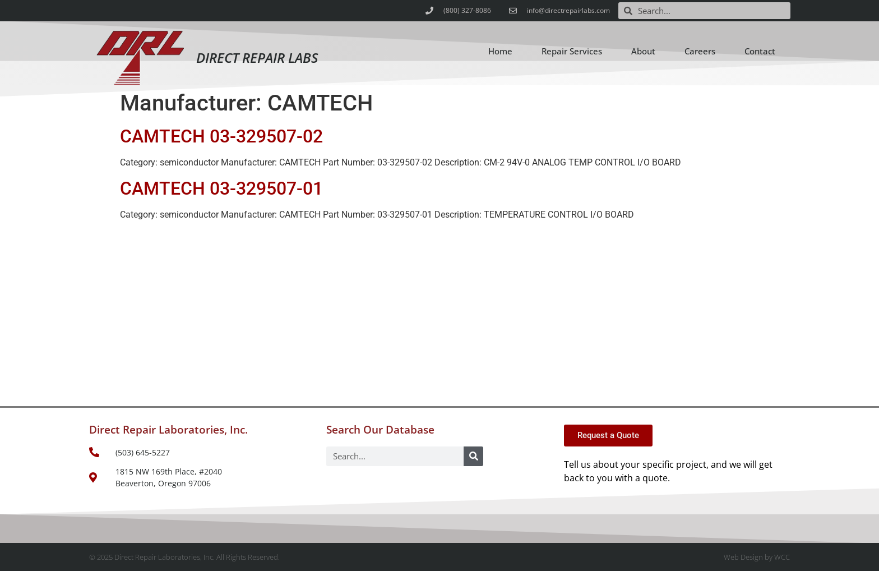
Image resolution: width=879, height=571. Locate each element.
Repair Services (572, 51)
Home (500, 51)
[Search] (473, 456)
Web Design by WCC (757, 557)
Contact (759, 51)
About (643, 51)
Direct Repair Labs (257, 57)
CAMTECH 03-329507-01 (221, 188)
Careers (699, 51)
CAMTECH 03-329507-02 (221, 136)
